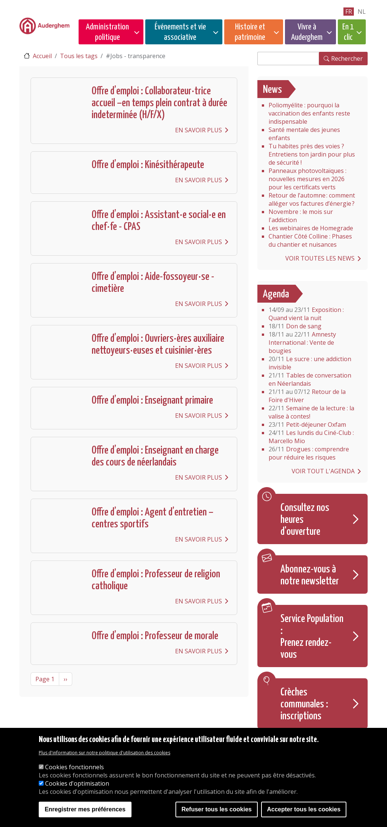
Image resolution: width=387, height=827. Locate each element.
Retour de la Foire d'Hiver (307, 396)
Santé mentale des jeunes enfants (304, 134)
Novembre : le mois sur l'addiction (301, 216)
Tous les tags (79, 56)
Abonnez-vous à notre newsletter (309, 575)
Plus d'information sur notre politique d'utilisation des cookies (104, 752)
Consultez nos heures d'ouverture (304, 520)
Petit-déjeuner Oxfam (307, 424)
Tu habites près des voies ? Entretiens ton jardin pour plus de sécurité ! (312, 154)
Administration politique (107, 32)
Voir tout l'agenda (323, 471)
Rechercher (347, 58)
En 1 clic (348, 32)
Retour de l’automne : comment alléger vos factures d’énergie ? (312, 199)
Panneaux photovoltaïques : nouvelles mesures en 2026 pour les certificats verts (307, 179)
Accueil (42, 56)
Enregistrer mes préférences (85, 809)
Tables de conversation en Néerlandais (310, 379)
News (272, 90)
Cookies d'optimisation (77, 783)
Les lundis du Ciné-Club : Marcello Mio (311, 437)
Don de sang (295, 326)
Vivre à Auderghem (307, 32)
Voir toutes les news (320, 258)
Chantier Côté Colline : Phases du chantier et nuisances (310, 240)
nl (362, 11)
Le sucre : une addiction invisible (310, 363)
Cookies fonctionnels (74, 767)
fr (348, 11)
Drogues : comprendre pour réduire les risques (309, 453)
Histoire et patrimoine (250, 32)
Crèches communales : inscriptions (304, 704)
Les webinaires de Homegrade (311, 228)
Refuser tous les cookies (216, 809)
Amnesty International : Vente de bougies (302, 342)
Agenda (276, 294)
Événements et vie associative (180, 32)
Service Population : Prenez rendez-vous (311, 637)
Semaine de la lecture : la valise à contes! (311, 412)
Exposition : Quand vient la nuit (306, 314)
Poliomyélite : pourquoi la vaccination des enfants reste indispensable (309, 113)
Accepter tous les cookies (303, 809)
